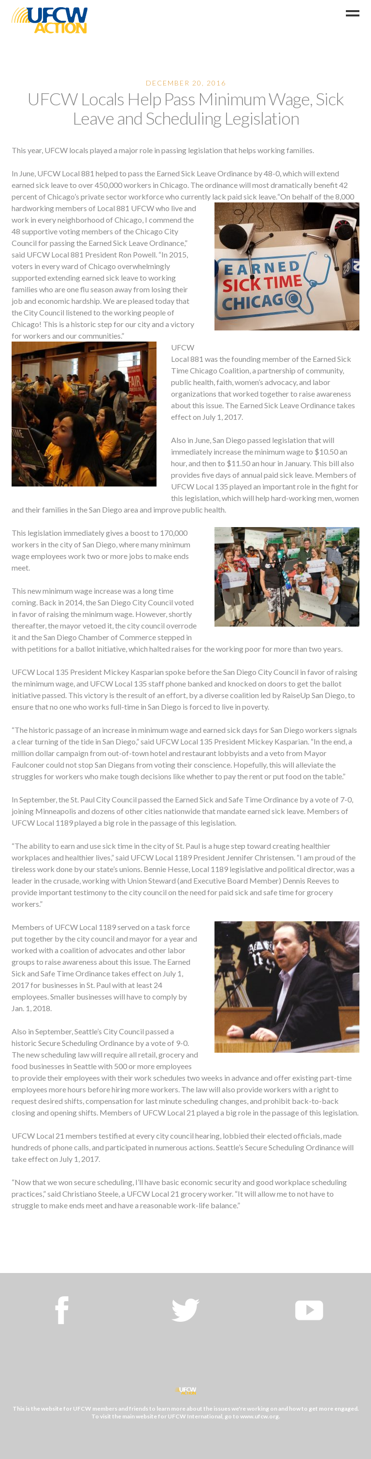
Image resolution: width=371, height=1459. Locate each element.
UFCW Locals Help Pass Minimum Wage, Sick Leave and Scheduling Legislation (185, 108)
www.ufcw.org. (260, 1416)
